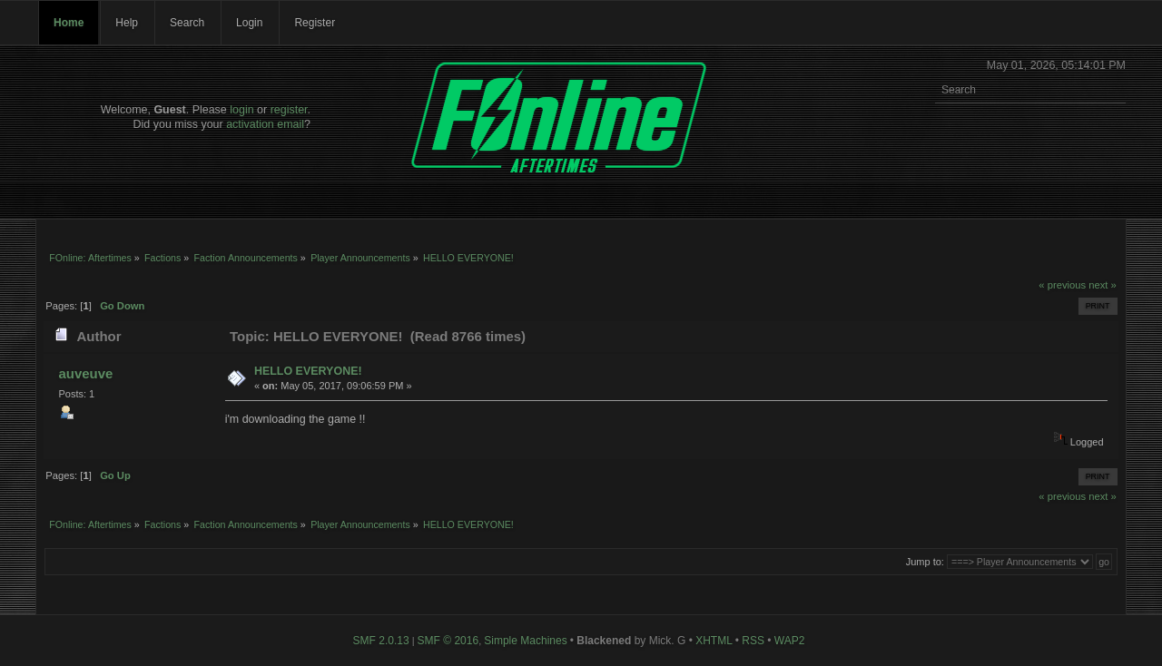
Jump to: (925, 561)
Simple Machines (525, 640)
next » (1102, 284)
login (241, 109)
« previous (1062, 284)
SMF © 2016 (448, 640)
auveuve (85, 373)
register (289, 109)
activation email (265, 124)
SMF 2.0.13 (381, 640)
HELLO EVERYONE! (308, 371)
